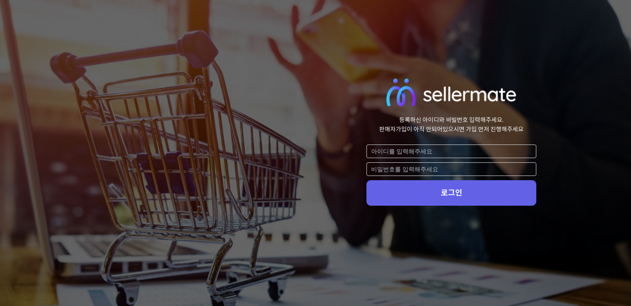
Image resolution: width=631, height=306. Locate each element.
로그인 (451, 193)
